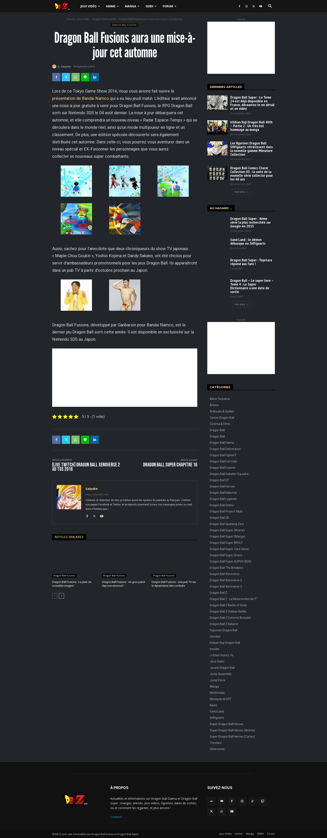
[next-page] (61, 596)
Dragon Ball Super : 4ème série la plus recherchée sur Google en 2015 (250, 222)
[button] (270, 7)
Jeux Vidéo (90, 6)
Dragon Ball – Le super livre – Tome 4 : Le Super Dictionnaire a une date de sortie (252, 286)
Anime (112, 6)
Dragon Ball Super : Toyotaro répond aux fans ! (251, 262)
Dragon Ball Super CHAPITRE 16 (170, 465)
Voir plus (241, 192)
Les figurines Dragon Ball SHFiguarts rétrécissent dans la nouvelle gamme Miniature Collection (251, 149)
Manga (132, 6)
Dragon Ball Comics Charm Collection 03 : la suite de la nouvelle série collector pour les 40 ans (251, 173)
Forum (169, 6)
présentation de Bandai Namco (80, 98)
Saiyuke (66, 66)
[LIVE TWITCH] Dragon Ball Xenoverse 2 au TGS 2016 (86, 467)
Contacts (116, 817)
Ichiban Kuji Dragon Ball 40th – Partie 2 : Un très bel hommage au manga (251, 126)
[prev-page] (54, 596)
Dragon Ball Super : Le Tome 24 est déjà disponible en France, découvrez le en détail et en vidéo (252, 103)
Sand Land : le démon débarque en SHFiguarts (247, 241)
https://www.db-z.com (97, 494)
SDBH (151, 6)
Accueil (71, 19)
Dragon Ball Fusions (104, 19)
